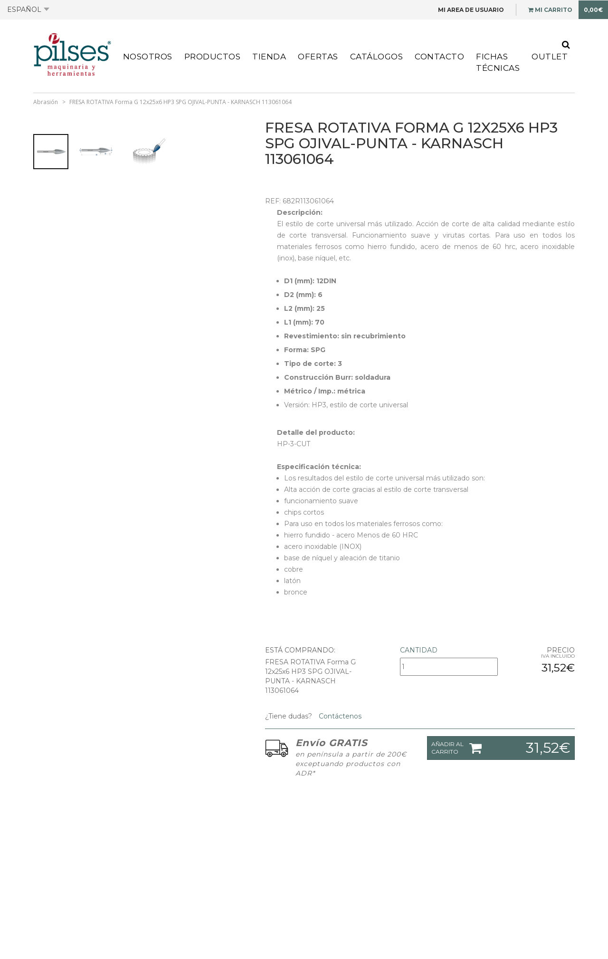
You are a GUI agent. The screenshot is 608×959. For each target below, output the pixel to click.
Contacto (439, 56)
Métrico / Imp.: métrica (324, 391)
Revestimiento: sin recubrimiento (345, 336)
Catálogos (376, 56)
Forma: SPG (304, 349)
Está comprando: (300, 650)
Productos (212, 56)
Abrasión (45, 102)
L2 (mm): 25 (304, 308)
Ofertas (318, 56)
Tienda (269, 56)
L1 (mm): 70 (304, 322)
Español (28, 9)
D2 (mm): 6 (303, 294)
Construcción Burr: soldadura (337, 377)
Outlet (550, 56)
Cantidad (418, 650)
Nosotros (147, 56)
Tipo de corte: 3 (313, 363)
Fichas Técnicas (498, 62)
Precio (561, 650)
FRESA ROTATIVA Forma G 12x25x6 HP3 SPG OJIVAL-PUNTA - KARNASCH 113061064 (180, 102)
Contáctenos (339, 716)
